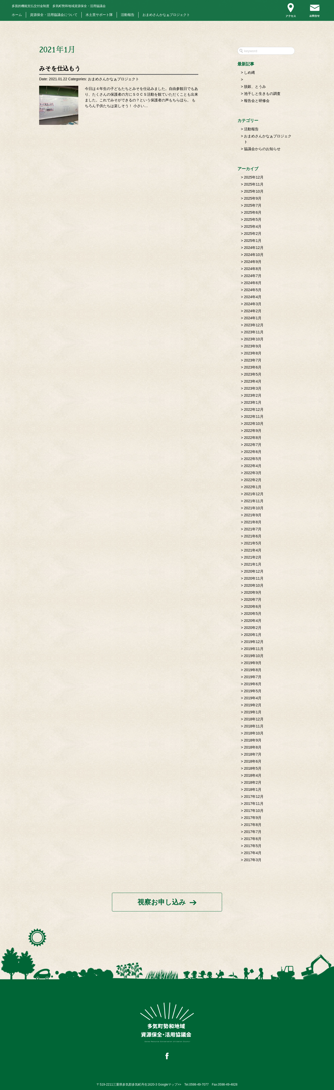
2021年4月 (252, 550)
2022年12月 (254, 409)
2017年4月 (252, 853)
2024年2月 (252, 311)
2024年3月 (252, 304)
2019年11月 (254, 649)
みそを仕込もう (60, 68)
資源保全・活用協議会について (53, 15)
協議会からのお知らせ (262, 149)
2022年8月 (252, 438)
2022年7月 (252, 445)
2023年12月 (254, 325)
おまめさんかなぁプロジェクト (166, 15)
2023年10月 (254, 339)
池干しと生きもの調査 (262, 93)
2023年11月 (254, 332)
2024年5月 (252, 290)
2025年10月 (254, 191)
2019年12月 (254, 642)
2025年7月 (252, 205)
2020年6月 (252, 606)
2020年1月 (252, 635)
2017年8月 (252, 825)
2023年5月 (252, 374)
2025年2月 (252, 233)
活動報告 (127, 15)
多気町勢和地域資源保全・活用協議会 (59, 6)
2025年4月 (252, 226)
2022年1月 (252, 487)
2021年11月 (254, 501)
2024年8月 (252, 269)
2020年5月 (252, 613)
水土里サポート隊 (99, 15)
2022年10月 (254, 423)
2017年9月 (252, 818)
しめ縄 (249, 72)
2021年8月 (252, 522)
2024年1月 (252, 318)
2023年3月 (252, 388)
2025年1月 (252, 240)
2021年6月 (252, 536)
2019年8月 (252, 670)
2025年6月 (252, 212)
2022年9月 (252, 430)
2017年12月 (254, 796)
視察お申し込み (162, 902)
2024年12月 (254, 248)
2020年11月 (254, 578)
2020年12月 (254, 571)
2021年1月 (252, 564)
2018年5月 (252, 768)
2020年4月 (252, 621)
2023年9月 (252, 346)
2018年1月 (252, 789)
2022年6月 (252, 452)
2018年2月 (252, 782)
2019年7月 (252, 677)
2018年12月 (254, 719)
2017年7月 (252, 832)
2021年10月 (254, 508)
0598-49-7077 (199, 1084)
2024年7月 (252, 276)
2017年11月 (254, 803)
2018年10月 (254, 733)
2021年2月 (252, 557)
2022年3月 (252, 473)
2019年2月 (252, 705)
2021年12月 (254, 494)
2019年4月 (252, 698)
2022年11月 (254, 416)
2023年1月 (252, 402)
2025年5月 (252, 219)
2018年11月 (254, 726)
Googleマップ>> (169, 1084)
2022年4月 (252, 466)
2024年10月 (254, 255)
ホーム (17, 15)
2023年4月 (252, 381)
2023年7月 (252, 360)
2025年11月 (254, 184)
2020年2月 (252, 628)
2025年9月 (252, 198)
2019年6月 (252, 684)
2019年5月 (252, 691)
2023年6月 (252, 367)
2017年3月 (252, 860)
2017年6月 (252, 839)
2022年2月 (252, 480)
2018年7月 (252, 754)
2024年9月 (252, 262)
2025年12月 (254, 177)
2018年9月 (252, 740)
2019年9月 (252, 663)
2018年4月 (252, 775)
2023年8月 (252, 353)
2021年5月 (252, 543)
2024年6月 (252, 283)
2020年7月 (252, 599)
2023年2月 (252, 395)
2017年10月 (254, 811)
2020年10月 (254, 585)
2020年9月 (252, 592)
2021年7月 (252, 529)
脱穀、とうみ (255, 86)
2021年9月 (252, 515)
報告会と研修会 (257, 101)
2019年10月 (254, 656)
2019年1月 (252, 712)
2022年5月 (252, 459)
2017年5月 (252, 846)
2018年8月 (252, 747)
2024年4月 (252, 297)
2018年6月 (252, 761)
